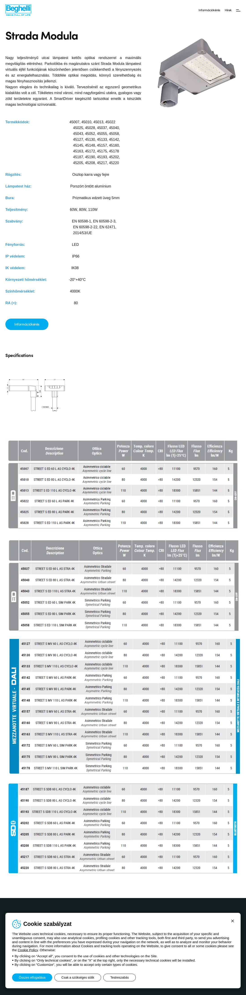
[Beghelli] (18, 10)
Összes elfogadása (32, 977)
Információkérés (209, 10)
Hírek (228, 10)
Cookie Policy (28, 950)
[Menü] (238, 10)
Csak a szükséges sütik (77, 977)
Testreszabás (119, 977)
